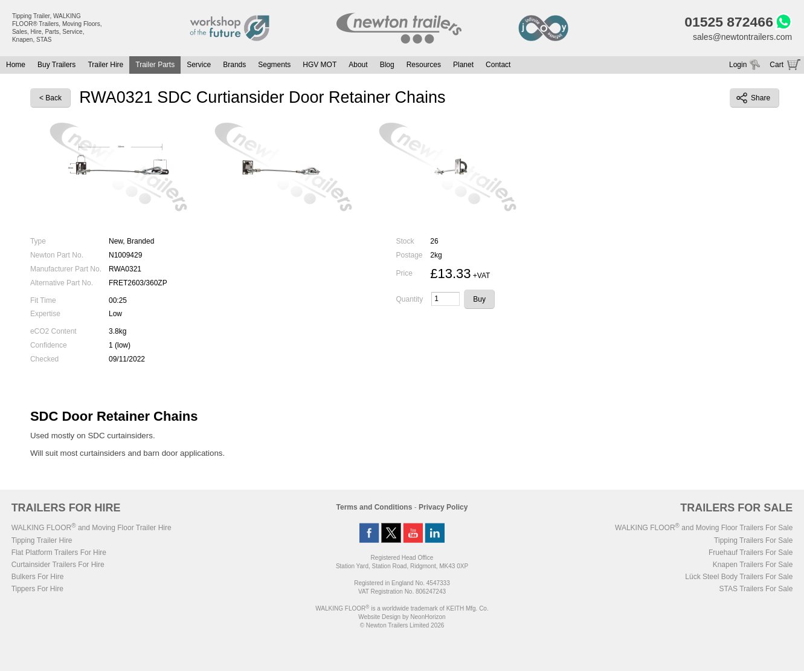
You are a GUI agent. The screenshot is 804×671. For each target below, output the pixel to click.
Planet (463, 64)
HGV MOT (319, 64)
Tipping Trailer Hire (41, 540)
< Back (50, 98)
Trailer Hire (105, 64)
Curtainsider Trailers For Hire (58, 564)
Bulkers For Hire (37, 576)
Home (15, 64)
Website (379, 617)
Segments (274, 64)
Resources (424, 64)
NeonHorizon (427, 617)
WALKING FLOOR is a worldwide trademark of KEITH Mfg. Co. (401, 608)
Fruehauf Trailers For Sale (751, 552)
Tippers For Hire (37, 589)
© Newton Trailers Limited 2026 (402, 625)
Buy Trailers (56, 64)
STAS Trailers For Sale (756, 589)
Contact (498, 64)
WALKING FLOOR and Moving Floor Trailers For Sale (704, 528)
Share (753, 97)
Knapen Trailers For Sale (753, 564)
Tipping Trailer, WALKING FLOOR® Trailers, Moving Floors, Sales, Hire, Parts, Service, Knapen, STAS (57, 28)
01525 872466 (728, 22)
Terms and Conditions (374, 507)
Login (738, 64)
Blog (387, 64)
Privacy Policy (443, 507)
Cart (776, 64)
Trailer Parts (155, 64)
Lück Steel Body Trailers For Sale (739, 576)
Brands (234, 64)
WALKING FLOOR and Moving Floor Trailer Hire (91, 528)
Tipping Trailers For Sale (753, 540)
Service (199, 64)
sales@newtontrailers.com (742, 37)
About (358, 64)
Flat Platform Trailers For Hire (58, 552)
